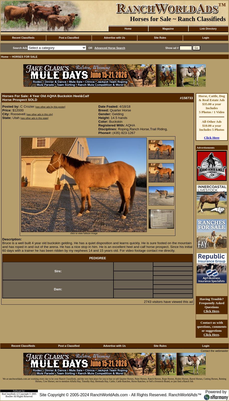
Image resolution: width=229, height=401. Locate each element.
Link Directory (208, 28)
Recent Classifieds (23, 37)
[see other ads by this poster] (50, 107)
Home (128, 28)
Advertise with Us (114, 37)
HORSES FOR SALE (25, 56)
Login (205, 37)
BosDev (9, 396)
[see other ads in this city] (39, 114)
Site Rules (160, 37)
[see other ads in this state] (34, 118)
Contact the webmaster (214, 350)
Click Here (211, 138)
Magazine (168, 28)
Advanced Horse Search (109, 47)
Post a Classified (69, 37)
